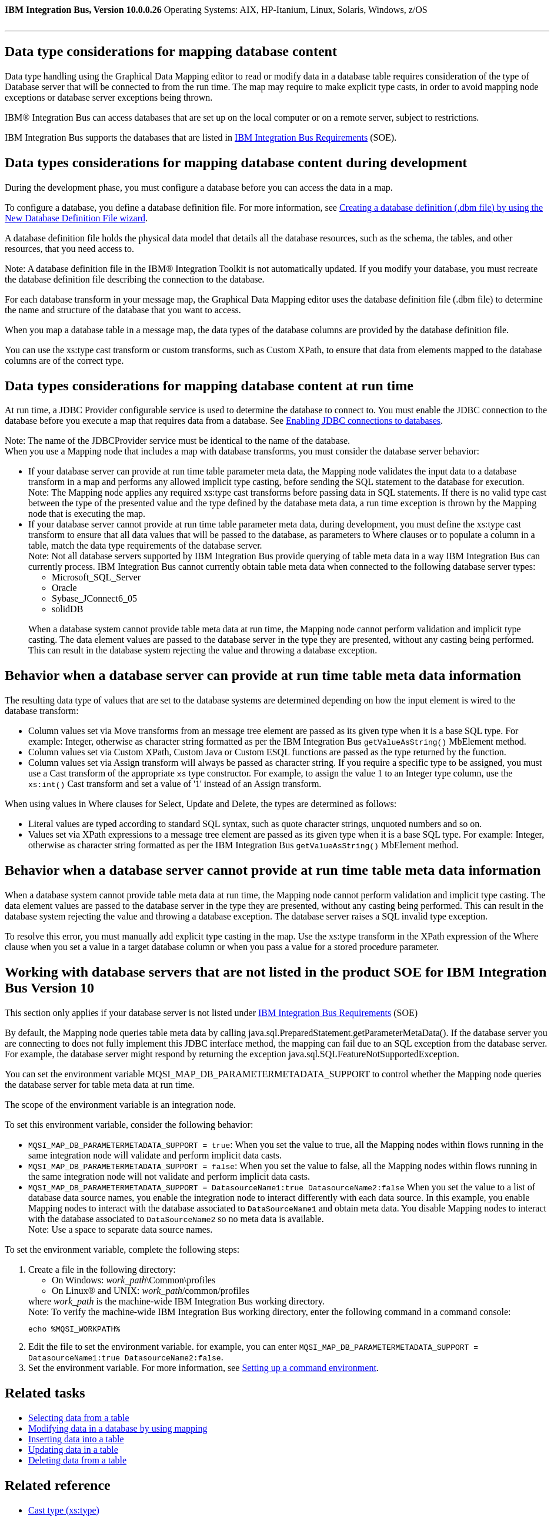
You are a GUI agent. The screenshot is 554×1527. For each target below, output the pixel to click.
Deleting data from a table (77, 1462)
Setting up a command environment (309, 1370)
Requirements (301, 137)
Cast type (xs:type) (63, 1512)
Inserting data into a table (76, 1441)
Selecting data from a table (78, 1420)
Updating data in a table (73, 1451)
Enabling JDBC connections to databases (363, 421)
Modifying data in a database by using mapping (117, 1430)
